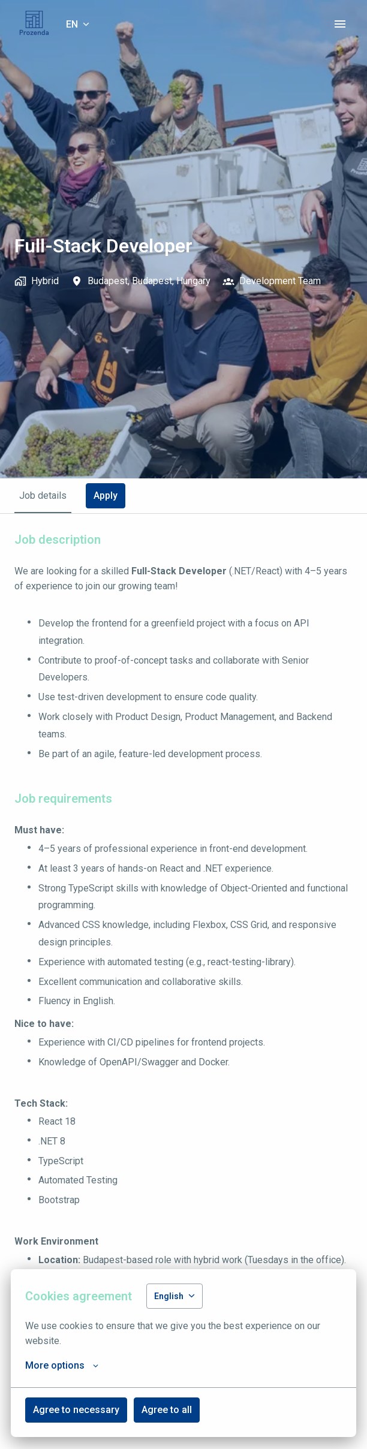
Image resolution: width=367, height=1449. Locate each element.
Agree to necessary (76, 1409)
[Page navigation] (340, 24)
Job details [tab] (43, 495)
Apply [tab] (106, 495)
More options (61, 1365)
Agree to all (167, 1409)
